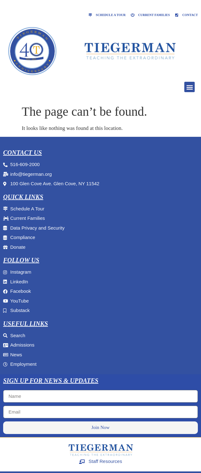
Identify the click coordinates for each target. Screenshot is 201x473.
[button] (189, 87)
